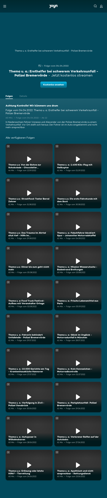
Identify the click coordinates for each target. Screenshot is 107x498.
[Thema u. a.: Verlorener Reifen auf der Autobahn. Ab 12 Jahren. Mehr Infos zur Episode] (77, 431)
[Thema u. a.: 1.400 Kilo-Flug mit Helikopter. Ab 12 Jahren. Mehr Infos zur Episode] (77, 159)
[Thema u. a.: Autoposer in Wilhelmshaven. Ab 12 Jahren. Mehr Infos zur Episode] (29, 431)
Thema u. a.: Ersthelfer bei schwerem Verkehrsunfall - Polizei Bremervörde (53, 50)
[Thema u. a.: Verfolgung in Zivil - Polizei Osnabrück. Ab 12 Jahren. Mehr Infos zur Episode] (29, 397)
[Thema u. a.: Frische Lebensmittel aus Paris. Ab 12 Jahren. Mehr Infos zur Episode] (77, 295)
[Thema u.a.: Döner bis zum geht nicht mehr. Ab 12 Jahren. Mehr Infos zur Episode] (29, 261)
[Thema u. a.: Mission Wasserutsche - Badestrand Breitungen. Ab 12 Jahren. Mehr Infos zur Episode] (77, 261)
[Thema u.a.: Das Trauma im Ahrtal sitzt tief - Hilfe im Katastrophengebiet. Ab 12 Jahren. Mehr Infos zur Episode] (29, 227)
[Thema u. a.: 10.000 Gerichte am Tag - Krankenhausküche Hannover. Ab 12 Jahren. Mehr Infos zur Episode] (29, 363)
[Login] (101, 6)
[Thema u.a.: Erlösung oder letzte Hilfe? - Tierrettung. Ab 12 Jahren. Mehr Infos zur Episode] (29, 465)
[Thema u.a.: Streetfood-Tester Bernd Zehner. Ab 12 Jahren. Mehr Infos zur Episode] (29, 193)
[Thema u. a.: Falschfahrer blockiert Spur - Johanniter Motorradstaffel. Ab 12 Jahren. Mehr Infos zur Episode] (77, 227)
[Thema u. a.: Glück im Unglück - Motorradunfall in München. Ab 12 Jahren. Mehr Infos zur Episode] (77, 329)
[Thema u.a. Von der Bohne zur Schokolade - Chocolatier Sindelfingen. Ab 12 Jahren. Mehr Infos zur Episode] (29, 159)
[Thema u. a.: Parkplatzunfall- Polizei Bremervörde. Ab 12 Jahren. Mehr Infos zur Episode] (77, 397)
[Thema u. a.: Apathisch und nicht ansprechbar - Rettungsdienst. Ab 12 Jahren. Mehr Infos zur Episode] (77, 465)
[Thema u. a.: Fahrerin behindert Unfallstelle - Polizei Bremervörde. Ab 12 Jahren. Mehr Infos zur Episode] (29, 329)
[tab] (10, 96)
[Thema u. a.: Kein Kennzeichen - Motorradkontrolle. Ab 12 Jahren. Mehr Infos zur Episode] (77, 363)
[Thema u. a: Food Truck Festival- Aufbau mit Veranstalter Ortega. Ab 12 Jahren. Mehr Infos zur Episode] (29, 295)
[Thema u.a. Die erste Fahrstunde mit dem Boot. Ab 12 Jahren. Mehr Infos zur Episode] (77, 193)
